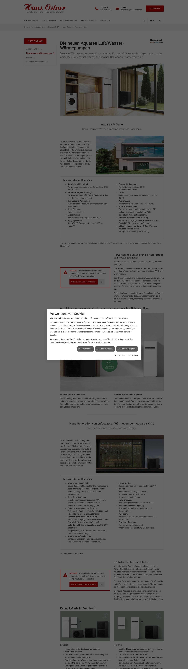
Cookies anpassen (86, 346)
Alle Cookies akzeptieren (127, 346)
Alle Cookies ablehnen (105, 346)
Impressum (120, 353)
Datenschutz (132, 353)
